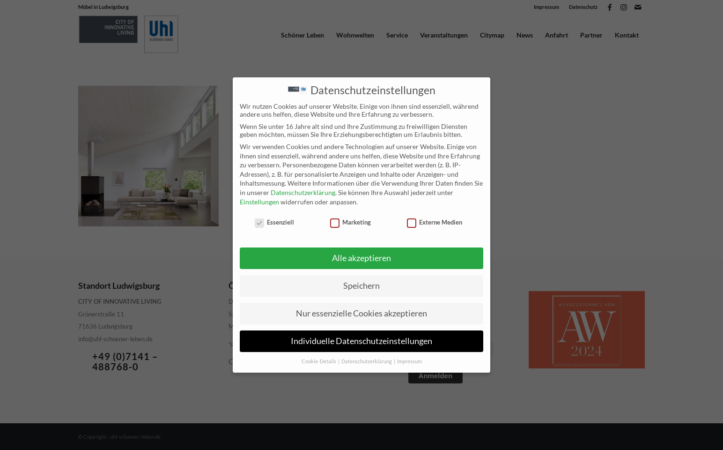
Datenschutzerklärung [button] (367, 360)
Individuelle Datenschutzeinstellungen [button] (361, 340)
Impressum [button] (409, 360)
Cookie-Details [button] (319, 360)
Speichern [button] (361, 284)
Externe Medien (434, 221)
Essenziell (274, 221)
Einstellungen (259, 200)
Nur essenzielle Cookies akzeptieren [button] (361, 312)
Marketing (350, 221)
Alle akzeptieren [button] (361, 257)
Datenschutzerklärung (303, 191)
